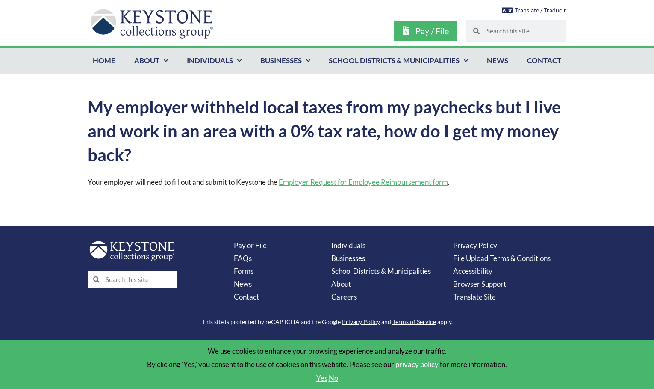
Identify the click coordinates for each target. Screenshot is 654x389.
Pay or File (250, 245)
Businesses (348, 258)
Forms (243, 271)
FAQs (243, 258)
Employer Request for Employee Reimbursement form (363, 182)
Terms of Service (414, 321)
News (497, 60)
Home (104, 60)
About (341, 283)
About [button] (151, 61)
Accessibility (472, 271)
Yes (321, 378)
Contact (544, 60)
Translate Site (474, 296)
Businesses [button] (285, 61)
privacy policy (417, 364)
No (333, 378)
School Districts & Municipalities (381, 271)
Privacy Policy (475, 245)
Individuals (348, 245)
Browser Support (479, 283)
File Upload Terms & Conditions (502, 258)
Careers (344, 296)
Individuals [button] (214, 61)
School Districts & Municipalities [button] (398, 61)
